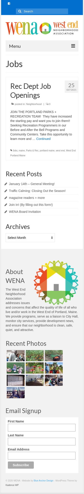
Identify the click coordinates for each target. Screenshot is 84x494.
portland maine (47, 150)
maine (22, 150)
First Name (16, 421)
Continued (43, 139)
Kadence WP (12, 485)
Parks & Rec (32, 150)
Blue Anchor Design (44, 480)
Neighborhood (34, 104)
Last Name (16, 435)
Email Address (19, 449)
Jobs (15, 150)
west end (60, 150)
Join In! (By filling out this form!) (31, 205)
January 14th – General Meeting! (32, 184)
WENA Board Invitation (25, 211)
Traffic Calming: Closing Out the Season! (37, 191)
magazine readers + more (27, 198)
